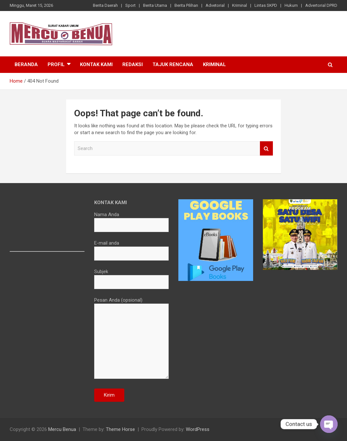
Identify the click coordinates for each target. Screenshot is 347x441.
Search (266, 148)
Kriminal (239, 5)
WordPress (197, 429)
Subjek (131, 277)
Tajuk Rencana (172, 64)
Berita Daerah (105, 5)
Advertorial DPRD (321, 5)
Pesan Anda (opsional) (131, 338)
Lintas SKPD (265, 5)
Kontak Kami (96, 64)
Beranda (26, 64)
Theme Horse (120, 429)
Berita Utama (155, 5)
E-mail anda (131, 248)
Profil (56, 64)
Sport (130, 5)
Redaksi (132, 64)
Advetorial (215, 5)
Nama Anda (131, 220)
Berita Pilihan (186, 5)
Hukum (291, 5)
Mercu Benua (62, 429)
